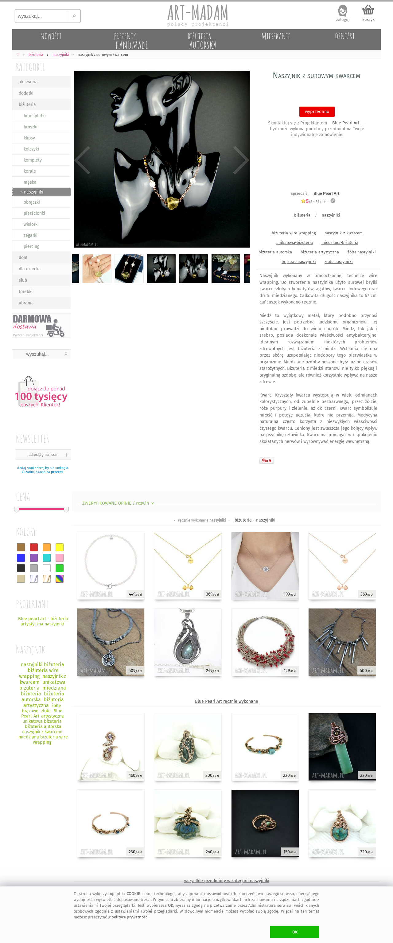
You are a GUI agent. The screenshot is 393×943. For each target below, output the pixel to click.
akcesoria (28, 81)
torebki (26, 291)
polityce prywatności (130, 917)
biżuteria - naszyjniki (255, 520)
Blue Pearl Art (345, 123)
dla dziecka (30, 269)
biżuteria (27, 104)
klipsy (29, 138)
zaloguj (343, 19)
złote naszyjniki (339, 261)
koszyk (368, 19)
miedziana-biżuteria (339, 242)
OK (295, 932)
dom (23, 257)
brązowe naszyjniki (299, 261)
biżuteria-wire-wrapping (294, 233)
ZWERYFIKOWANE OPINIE (118, 503)
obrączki (32, 202)
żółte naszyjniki (362, 252)
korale (30, 171)
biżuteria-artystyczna (320, 252)
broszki (30, 127)
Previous (82, 160)
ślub (23, 280)
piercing (31, 246)
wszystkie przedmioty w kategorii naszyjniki (226, 880)
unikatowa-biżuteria (294, 242)
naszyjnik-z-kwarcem (344, 233)
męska (30, 182)
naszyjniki (331, 215)
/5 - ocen (315, 201)
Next (240, 160)
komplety (33, 160)
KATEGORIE (30, 67)
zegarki (30, 235)
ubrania (26, 303)
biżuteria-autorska (275, 252)
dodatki (26, 93)
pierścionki (34, 213)
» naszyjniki (31, 192)
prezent (57, 472)
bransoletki (35, 116)
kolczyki (31, 149)
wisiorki (31, 224)
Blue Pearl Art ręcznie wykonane (226, 701)
